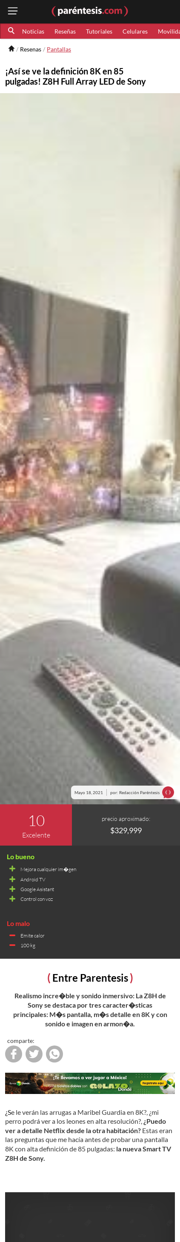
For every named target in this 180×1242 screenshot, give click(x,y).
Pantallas (59, 49)
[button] (12, 31)
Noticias (33, 31)
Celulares (135, 31)
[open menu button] (13, 11)
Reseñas (65, 31)
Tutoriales (99, 31)
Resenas (30, 49)
